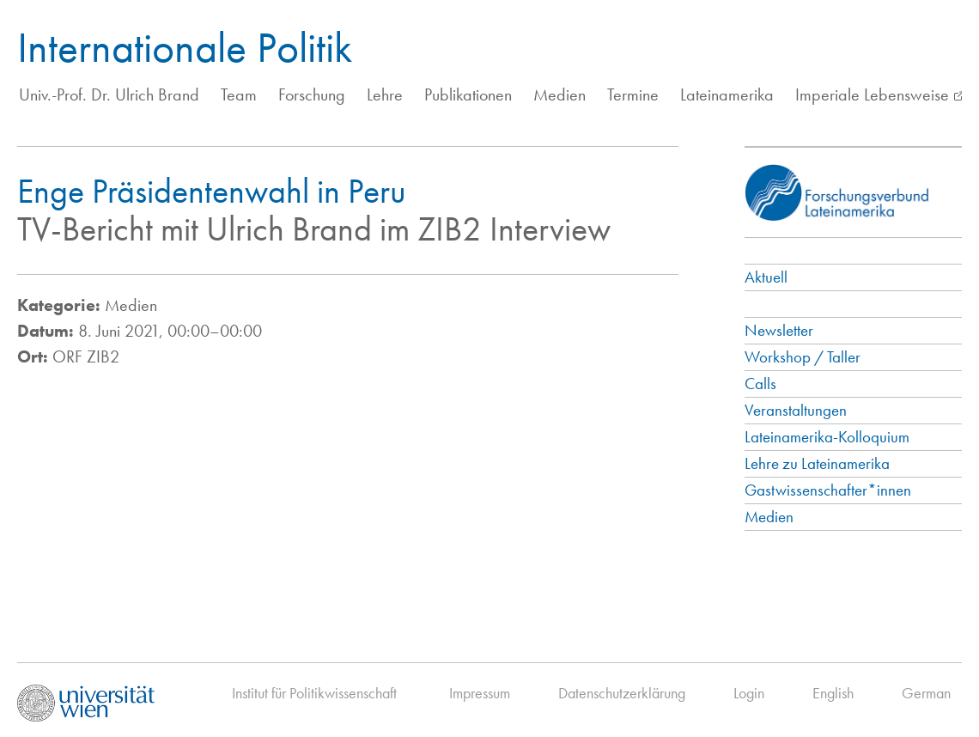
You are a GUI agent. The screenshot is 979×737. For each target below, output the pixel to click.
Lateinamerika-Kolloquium (827, 437)
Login (748, 693)
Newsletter (779, 330)
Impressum (479, 693)
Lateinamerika (727, 94)
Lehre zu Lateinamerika (817, 463)
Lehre (385, 94)
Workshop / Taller (802, 357)
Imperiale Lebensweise (872, 94)
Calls (760, 383)
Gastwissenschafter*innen (828, 490)
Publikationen (468, 94)
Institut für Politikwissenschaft (314, 693)
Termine (633, 94)
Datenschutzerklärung (621, 693)
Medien (559, 94)
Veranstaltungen (796, 410)
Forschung (311, 94)
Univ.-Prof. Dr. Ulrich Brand (109, 94)
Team (239, 94)
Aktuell (766, 277)
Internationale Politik (184, 47)
